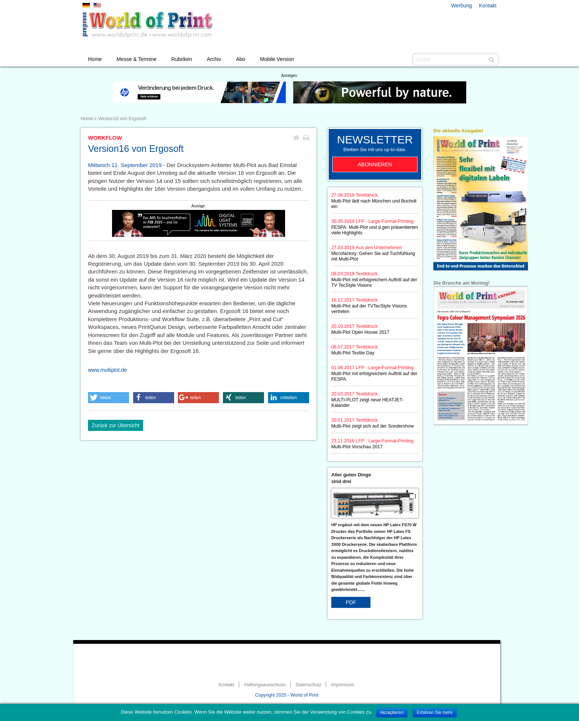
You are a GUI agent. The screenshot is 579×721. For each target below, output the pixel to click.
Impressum (342, 684)
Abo (240, 59)
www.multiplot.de (107, 370)
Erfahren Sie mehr (435, 712)
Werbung (461, 5)
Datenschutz (308, 684)
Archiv (214, 59)
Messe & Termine (136, 59)
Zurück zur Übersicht (115, 425)
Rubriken (181, 59)
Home (95, 59)
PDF (351, 602)
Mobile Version (277, 59)
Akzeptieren (391, 712)
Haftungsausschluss (265, 684)
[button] (108, 397)
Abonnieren (375, 164)
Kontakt (488, 5)
